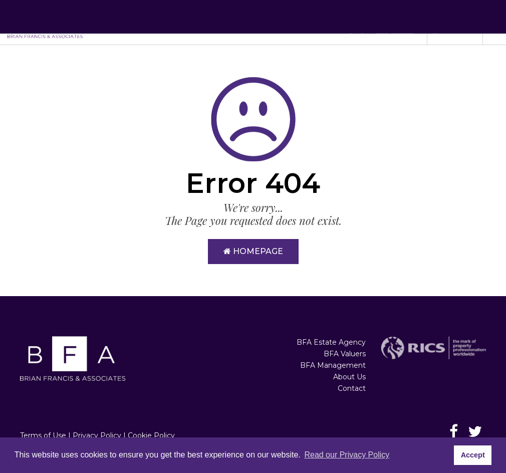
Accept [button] (473, 455)
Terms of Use (43, 435)
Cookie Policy (151, 435)
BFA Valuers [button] (280, 22)
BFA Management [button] (350, 22)
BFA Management (333, 365)
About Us (349, 376)
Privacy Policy (97, 435)
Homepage (253, 251)
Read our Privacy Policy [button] (346, 454)
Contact (352, 388)
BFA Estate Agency (331, 342)
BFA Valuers (345, 353)
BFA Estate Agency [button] (205, 22)
